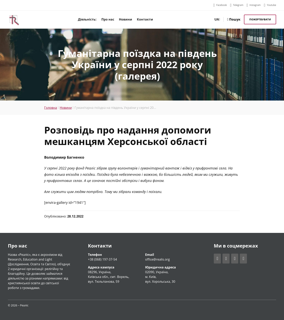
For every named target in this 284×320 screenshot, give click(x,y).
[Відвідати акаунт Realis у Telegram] (236, 5)
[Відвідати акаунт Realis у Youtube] (270, 5)
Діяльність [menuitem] (87, 19)
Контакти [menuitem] (145, 19)
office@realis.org (157, 259)
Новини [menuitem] (125, 19)
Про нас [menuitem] (107, 19)
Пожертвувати (260, 19)
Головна (50, 107)
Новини (66, 107)
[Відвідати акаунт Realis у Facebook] (220, 5)
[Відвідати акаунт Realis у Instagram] (254, 5)
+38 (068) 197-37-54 (102, 259)
